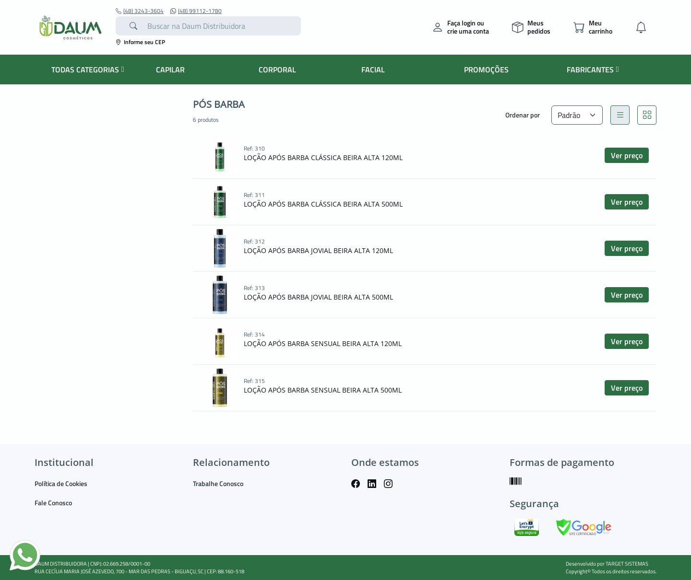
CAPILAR (170, 69)
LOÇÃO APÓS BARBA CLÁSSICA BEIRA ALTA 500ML (323, 204)
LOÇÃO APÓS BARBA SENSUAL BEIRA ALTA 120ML (323, 343)
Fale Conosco (53, 503)
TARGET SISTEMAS (627, 564)
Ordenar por (522, 115)
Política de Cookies (61, 483)
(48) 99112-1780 (196, 11)
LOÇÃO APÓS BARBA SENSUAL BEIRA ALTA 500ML (323, 389)
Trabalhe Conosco (218, 483)
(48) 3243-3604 (140, 11)
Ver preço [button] (627, 155)
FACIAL (373, 69)
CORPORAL (277, 69)
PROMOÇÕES (486, 69)
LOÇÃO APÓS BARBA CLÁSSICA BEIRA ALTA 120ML (323, 157)
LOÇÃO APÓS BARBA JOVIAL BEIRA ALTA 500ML (318, 297)
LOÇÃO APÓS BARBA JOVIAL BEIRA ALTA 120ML (318, 250)
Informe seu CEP (140, 41)
